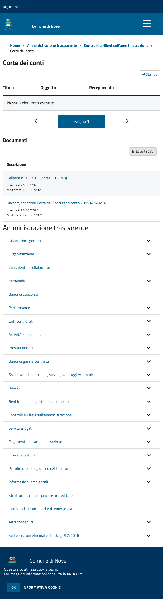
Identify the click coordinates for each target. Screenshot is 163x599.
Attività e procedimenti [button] (28, 334)
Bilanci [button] (14, 388)
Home (15, 45)
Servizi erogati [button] (21, 428)
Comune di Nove (46, 26)
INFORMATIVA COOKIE (42, 587)
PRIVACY (74, 574)
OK (14, 587)
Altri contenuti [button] (21, 522)
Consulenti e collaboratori (30, 267)
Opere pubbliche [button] (22, 455)
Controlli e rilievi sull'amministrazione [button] (40, 415)
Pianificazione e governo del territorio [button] (40, 468)
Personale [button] (17, 281)
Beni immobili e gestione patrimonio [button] (39, 401)
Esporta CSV (142, 151)
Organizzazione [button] (21, 254)
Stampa (149, 74)
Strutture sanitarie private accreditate (41, 495)
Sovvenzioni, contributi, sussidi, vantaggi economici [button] (51, 374)
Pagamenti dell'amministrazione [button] (35, 441)
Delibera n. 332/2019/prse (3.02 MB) (37, 178)
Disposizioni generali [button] (26, 241)
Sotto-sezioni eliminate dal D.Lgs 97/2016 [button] (44, 535)
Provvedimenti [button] (21, 348)
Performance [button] (19, 308)
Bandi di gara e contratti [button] (29, 361)
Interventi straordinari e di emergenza (40, 508)
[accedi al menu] (147, 23)
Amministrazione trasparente (52, 45)
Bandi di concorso (23, 294)
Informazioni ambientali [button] (28, 482)
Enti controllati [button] (21, 321)
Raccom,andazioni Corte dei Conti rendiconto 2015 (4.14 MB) (56, 203)
